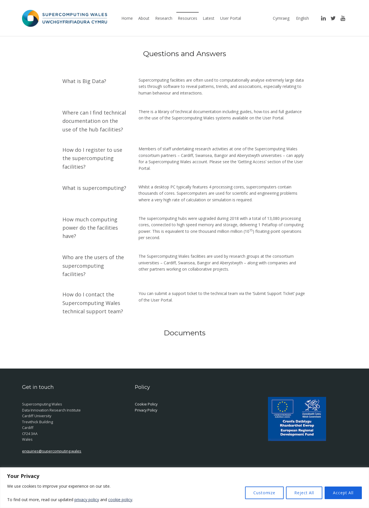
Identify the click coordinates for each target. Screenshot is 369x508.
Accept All (343, 492)
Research (163, 18)
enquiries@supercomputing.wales (51, 451)
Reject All (304, 492)
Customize (264, 492)
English (302, 18)
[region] (184, 487)
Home (127, 18)
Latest (208, 18)
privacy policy (86, 499)
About (143, 18)
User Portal (230, 18)
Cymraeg (281, 18)
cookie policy (120, 499)
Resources (187, 18)
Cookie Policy (146, 404)
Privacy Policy (146, 410)
